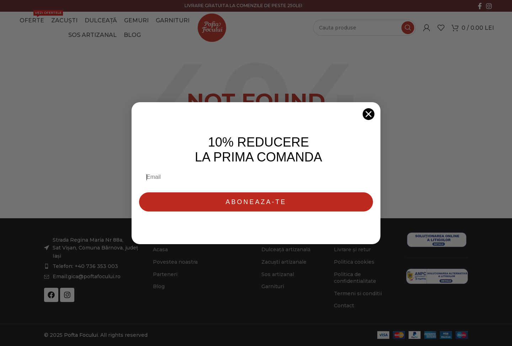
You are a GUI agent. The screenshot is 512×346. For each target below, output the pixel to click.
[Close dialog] (368, 114)
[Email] (256, 177)
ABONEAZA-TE (255, 201)
